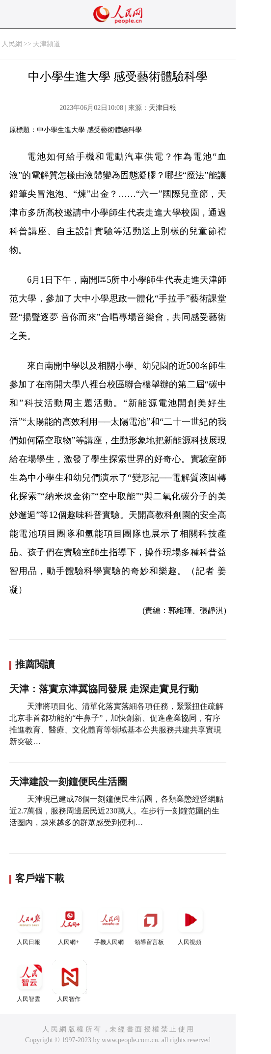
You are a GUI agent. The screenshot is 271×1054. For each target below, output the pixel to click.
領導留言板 (150, 924)
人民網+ (70, 924)
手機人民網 (110, 924)
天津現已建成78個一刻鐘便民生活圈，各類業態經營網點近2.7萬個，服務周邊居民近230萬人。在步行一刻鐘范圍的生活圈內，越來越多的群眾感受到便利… (116, 811)
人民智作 (70, 981)
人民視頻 (190, 924)
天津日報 (162, 107)
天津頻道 (46, 44)
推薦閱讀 (34, 664)
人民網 (11, 44)
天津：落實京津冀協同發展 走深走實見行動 (103, 688)
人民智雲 (29, 981)
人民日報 (29, 924)
